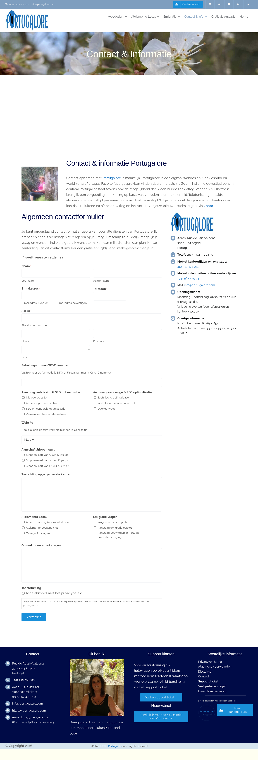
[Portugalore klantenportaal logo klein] (206, 706)
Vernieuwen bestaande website (46, 414)
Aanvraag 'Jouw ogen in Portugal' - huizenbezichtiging (120, 535)
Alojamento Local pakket (42, 527)
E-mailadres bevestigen (72, 303)
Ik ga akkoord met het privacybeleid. (54, 593)
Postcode (99, 341)
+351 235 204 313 (23, 680)
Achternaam (101, 280)
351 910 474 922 (188, 266)
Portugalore (112, 178)
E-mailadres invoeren (35, 303)
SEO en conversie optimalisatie (45, 408)
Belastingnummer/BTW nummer (45, 365)
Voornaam (28, 280)
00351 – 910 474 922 (25, 687)
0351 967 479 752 (24, 696)
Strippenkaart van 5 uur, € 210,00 (47, 454)
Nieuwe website (36, 397)
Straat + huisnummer (35, 325)
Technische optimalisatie (113, 397)
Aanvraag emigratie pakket (115, 527)
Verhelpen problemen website (117, 403)
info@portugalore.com (43, 4)
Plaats (25, 341)
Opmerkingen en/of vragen (41, 545)
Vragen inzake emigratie (113, 522)
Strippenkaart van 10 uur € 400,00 (47, 460)
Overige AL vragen (38, 533)
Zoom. (209, 206)
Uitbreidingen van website (42, 403)
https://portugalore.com (29, 710)
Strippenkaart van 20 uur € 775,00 (47, 466)
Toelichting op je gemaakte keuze (46, 474)
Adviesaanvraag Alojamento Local (47, 522)
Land (25, 357)
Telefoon (100, 289)
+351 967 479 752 (188, 278)
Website (27, 422)
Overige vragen (107, 408)
